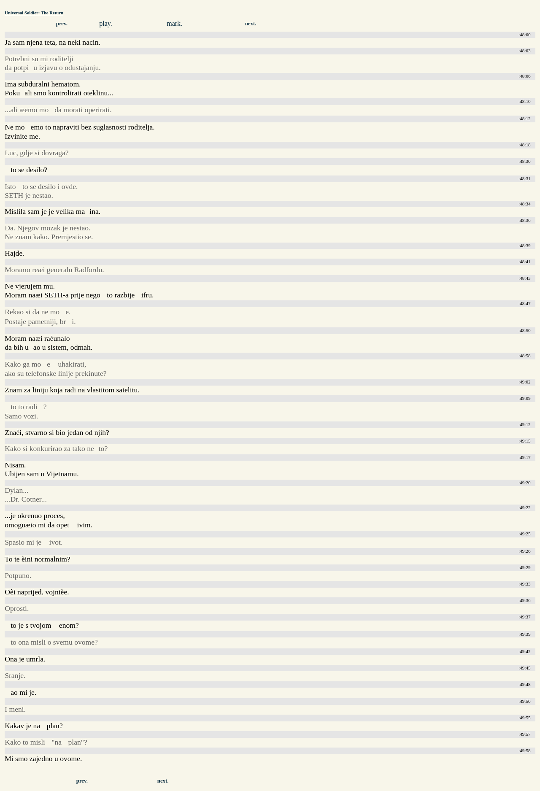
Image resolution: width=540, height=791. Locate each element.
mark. (174, 23)
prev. (62, 24)
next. (250, 24)
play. (105, 23)
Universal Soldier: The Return (34, 12)
